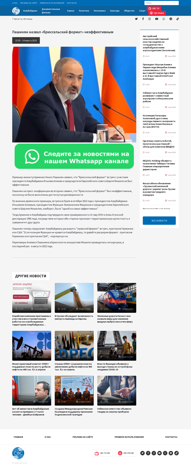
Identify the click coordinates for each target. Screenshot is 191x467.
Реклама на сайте (28, 3)
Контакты (72, 3)
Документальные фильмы (51, 11)
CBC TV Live (102, 453)
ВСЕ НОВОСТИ (159, 220)
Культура (114, 10)
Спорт (142, 10)
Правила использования (52, 3)
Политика (84, 10)
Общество (129, 10)
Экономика (99, 10)
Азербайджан (30, 10)
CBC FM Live (126, 453)
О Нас (15, 3)
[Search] (161, 3)
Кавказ (70, 10)
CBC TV (153, 8)
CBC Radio (157, 12)
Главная (18, 436)
